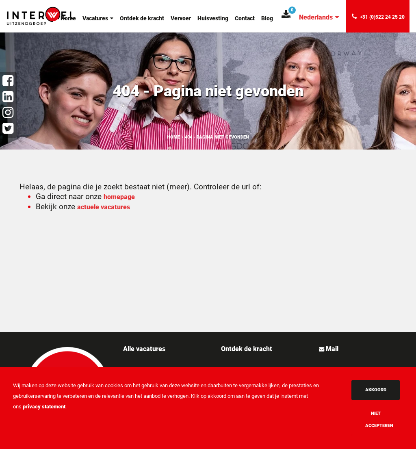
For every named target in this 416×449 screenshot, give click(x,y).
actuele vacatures (103, 207)
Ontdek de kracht (142, 18)
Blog (267, 18)
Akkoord (375, 390)
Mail (331, 349)
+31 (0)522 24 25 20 (378, 16)
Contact (245, 18)
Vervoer (181, 18)
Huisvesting (212, 18)
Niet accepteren (379, 419)
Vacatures (97, 18)
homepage (119, 197)
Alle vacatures (144, 349)
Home (68, 18)
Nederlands (319, 17)
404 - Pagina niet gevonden (217, 137)
